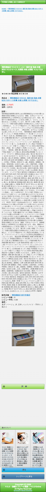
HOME (4, 9)
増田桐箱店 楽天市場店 (21, 295)
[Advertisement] (23, 39)
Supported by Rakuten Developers (23, 490)
